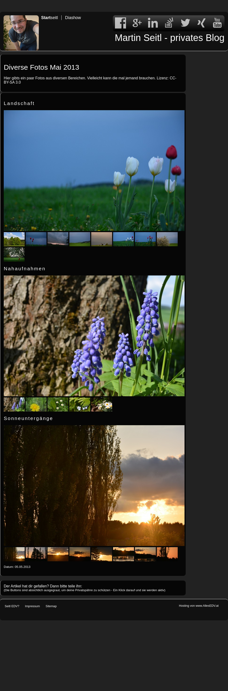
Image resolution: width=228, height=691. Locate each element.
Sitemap (51, 606)
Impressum (32, 606)
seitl (49, 17)
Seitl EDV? (12, 606)
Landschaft (19, 103)
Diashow (73, 17)
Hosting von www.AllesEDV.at (199, 605)
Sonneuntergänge (28, 418)
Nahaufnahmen (25, 268)
